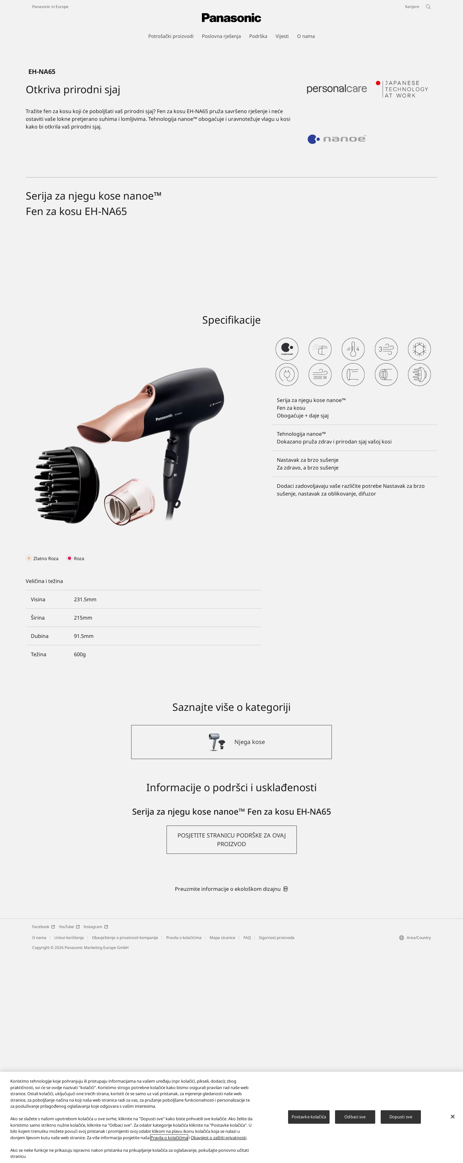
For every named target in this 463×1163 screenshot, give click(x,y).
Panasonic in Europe (50, 6)
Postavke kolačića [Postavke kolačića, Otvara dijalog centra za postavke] (309, 1117)
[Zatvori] (453, 1117)
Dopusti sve (400, 1117)
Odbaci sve (355, 1117)
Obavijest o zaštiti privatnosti (218, 1138)
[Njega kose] (231, 950)
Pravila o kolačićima (169, 1138)
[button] (232, 1048)
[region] (231, 1117)
